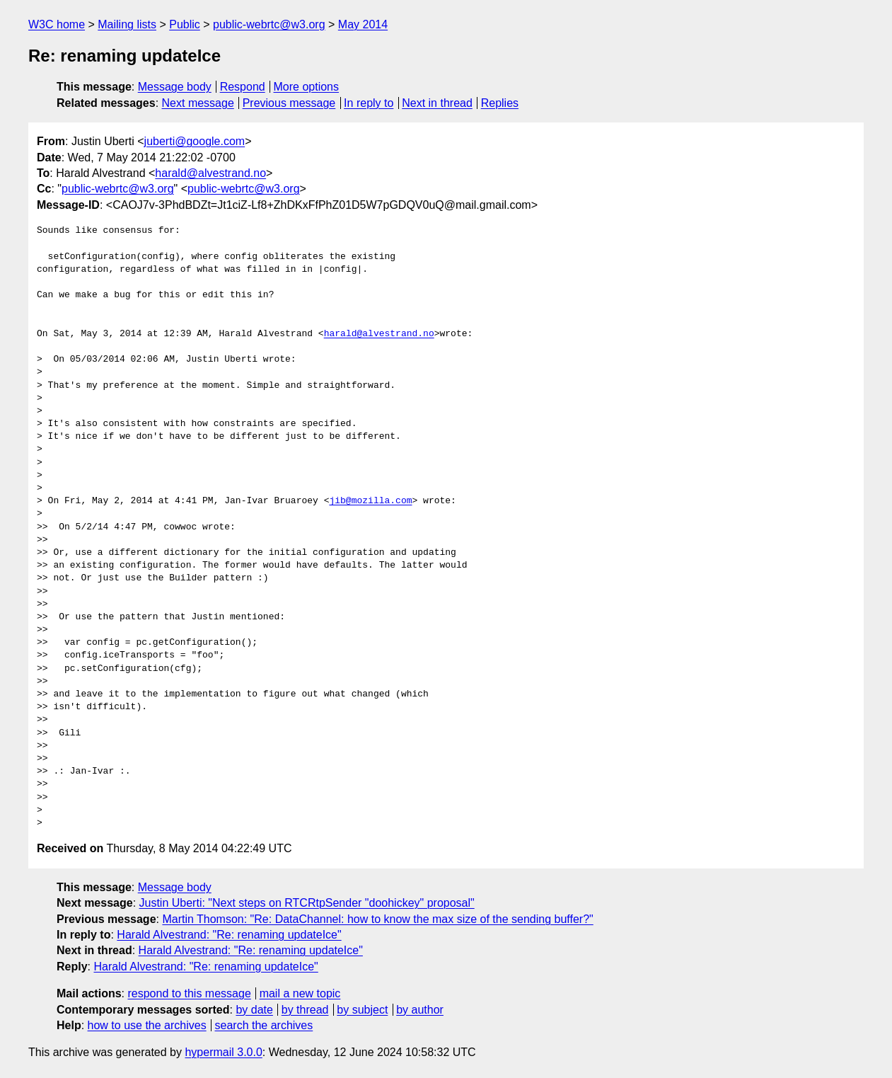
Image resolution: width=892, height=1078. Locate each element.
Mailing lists (127, 24)
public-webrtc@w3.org (269, 24)
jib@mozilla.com (370, 501)
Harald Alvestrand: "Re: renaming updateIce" (229, 935)
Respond (242, 87)
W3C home (56, 24)
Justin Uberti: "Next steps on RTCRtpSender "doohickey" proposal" (307, 903)
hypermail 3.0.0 (223, 1052)
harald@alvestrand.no (210, 173)
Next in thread (437, 103)
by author (420, 1010)
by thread (305, 1010)
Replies (500, 103)
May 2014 (363, 24)
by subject (362, 1010)
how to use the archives (147, 1025)
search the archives (264, 1025)
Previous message (289, 103)
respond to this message (188, 993)
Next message (198, 103)
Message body (175, 87)
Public (184, 24)
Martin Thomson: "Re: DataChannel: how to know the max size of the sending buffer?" (377, 919)
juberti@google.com (194, 141)
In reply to (368, 103)
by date (254, 1010)
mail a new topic (300, 993)
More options (307, 87)
